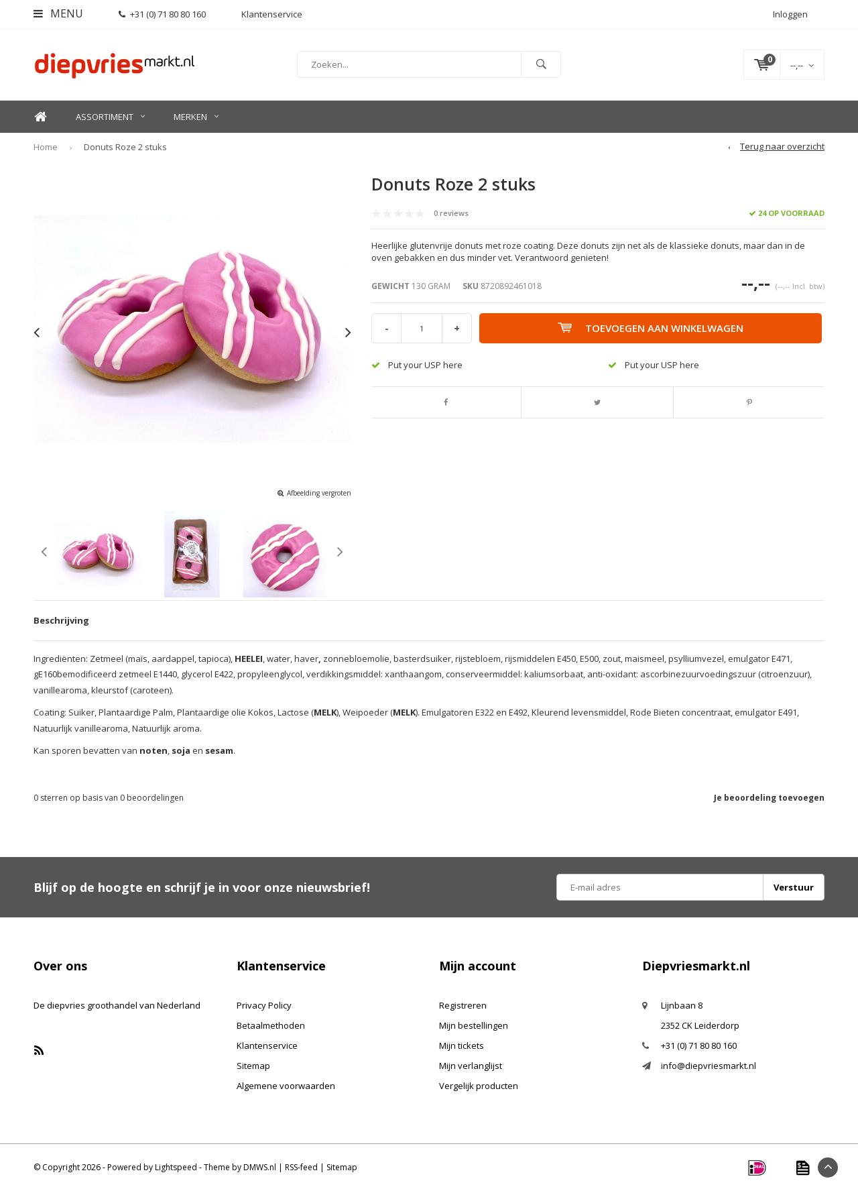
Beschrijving (61, 620)
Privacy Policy (264, 1005)
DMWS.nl (259, 1167)
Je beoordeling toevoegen (769, 797)
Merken (196, 117)
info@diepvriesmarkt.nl (708, 1066)
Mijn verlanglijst (470, 1066)
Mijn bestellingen (473, 1025)
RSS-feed (301, 1167)
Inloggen (790, 14)
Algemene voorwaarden (286, 1086)
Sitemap (253, 1066)
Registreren (463, 1005)
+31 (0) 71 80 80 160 (162, 14)
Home (40, 117)
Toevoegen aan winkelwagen (650, 328)
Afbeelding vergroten (319, 493)
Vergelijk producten (478, 1086)
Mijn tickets (461, 1045)
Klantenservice (267, 1045)
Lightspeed (176, 1167)
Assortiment (110, 117)
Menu (58, 13)
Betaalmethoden (271, 1025)
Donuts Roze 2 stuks (125, 147)
